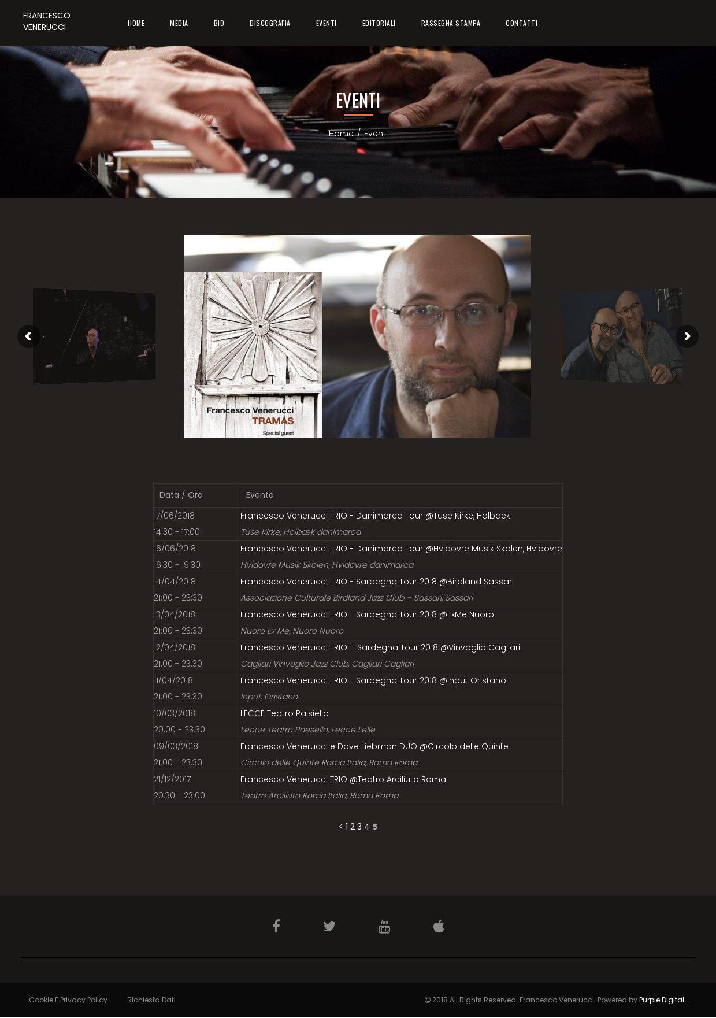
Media (179, 23)
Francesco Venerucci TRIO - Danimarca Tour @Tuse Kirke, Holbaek (375, 515)
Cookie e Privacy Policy (68, 1000)
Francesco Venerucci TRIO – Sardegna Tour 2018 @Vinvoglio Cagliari (380, 647)
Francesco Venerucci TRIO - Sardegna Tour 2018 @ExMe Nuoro (367, 614)
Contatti (521, 23)
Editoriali (379, 23)
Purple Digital (661, 1000)
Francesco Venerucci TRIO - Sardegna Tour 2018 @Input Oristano (373, 680)
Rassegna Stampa (451, 23)
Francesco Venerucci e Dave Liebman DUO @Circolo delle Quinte (374, 746)
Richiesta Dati (151, 1000)
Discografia (270, 23)
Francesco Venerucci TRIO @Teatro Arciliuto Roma (343, 779)
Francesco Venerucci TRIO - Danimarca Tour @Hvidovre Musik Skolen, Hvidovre (401, 548)
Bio (219, 23)
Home (136, 23)
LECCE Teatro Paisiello (284, 713)
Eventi (326, 23)
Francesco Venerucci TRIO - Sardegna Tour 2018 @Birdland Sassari (377, 581)
